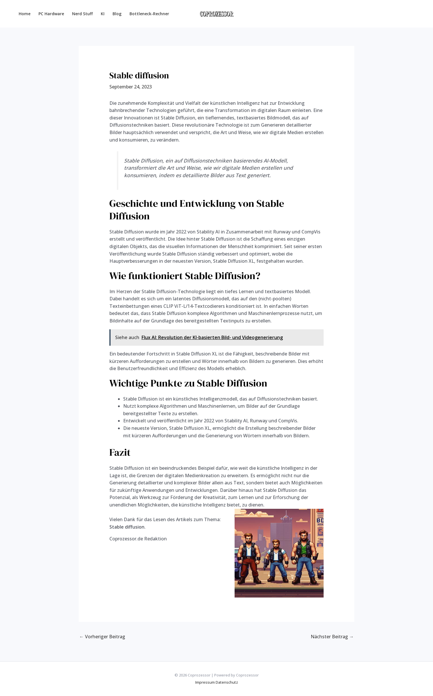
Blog (117, 13)
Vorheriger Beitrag (102, 636)
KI (103, 13)
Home (24, 13)
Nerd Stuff (82, 13)
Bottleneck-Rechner (149, 13)
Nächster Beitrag (332, 636)
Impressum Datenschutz (216, 682)
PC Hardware (51, 13)
